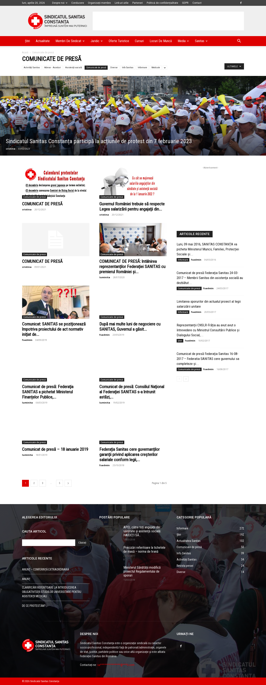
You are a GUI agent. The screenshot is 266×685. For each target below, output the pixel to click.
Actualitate (43, 41)
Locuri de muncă (161, 41)
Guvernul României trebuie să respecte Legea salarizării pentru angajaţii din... (132, 206)
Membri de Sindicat (70, 41)
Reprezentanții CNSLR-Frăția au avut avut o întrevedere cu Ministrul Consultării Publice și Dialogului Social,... (208, 330)
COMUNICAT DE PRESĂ (42, 203)
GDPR (185, 2)
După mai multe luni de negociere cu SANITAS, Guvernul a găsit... (129, 327)
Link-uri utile (121, 2)
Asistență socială (73, 67)
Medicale (155, 67)
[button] (239, 41)
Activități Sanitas (32, 67)
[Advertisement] (168, 21)
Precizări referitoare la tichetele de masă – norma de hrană (144, 549)
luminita (104, 277)
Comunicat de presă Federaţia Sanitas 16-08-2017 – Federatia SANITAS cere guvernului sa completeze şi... (208, 359)
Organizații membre (99, 2)
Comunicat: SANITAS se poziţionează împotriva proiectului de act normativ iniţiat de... (54, 329)
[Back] (68, 483)
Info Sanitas (127, 67)
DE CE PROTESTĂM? (34, 605)
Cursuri (139, 41)
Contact (197, 2)
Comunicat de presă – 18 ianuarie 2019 (55, 449)
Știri (27, 41)
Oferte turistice (119, 41)
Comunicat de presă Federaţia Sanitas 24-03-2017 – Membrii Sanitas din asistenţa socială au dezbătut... (210, 278)
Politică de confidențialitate (162, 2)
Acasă (25, 52)
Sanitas (201, 41)
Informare (142, 67)
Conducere (77, 2)
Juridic (97, 41)
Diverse (114, 67)
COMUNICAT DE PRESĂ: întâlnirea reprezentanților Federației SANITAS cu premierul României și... (132, 266)
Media (183, 41)
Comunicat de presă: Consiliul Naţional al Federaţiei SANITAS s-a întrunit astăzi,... (131, 392)
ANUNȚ (26, 579)
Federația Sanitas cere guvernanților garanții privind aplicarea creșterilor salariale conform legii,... (129, 454)
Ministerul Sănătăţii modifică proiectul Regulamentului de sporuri (142, 571)
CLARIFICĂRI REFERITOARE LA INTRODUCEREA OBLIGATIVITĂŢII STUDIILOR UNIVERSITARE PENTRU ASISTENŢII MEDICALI (51, 592)
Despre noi (59, 2)
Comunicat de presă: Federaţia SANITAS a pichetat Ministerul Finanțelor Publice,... (47, 392)
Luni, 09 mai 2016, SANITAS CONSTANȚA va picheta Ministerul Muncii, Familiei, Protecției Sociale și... (208, 249)
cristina (10, 148)
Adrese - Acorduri (52, 67)
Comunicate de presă (96, 67)
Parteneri (137, 2)
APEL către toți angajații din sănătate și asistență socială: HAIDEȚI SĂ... (142, 531)
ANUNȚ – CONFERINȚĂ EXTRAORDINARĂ (45, 569)
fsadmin (27, 339)
